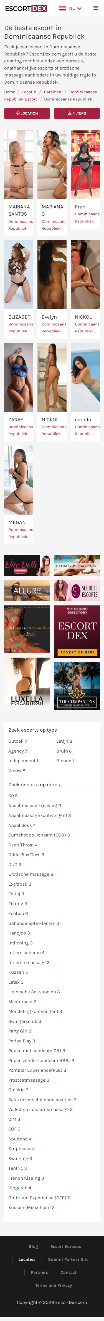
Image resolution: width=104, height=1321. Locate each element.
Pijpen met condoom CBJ (36, 1050)
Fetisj (16, 894)
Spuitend (20, 1139)
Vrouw (16, 770)
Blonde (65, 760)
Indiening (20, 943)
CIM (14, 1119)
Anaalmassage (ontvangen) (39, 815)
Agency (17, 751)
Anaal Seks (22, 825)
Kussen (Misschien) (31, 1207)
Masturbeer (22, 1001)
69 (13, 796)
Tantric (17, 1168)
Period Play (21, 1041)
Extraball (19, 884)
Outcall (17, 741)
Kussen (18, 972)
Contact (68, 1272)
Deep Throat (23, 845)
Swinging (20, 1158)
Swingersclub (24, 1021)
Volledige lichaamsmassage (40, 1109)
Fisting (17, 903)
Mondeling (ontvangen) (35, 1011)
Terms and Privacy (53, 1285)
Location (27, 113)
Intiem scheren (26, 952)
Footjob (18, 913)
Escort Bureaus (65, 1246)
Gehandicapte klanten (33, 923)
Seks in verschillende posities (42, 1099)
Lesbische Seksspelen (34, 992)
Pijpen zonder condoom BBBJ (41, 1060)
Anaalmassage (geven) (34, 805)
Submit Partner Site (68, 1259)
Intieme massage (29, 962)
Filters (77, 113)
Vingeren (19, 1188)
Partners (39, 1272)
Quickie (18, 1090)
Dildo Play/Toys (26, 854)
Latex (16, 982)
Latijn (64, 741)
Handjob (19, 933)
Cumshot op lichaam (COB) (39, 835)
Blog (33, 1246)
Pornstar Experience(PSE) (37, 1070)
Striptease (21, 1148)
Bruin (64, 751)
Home (9, 91)
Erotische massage (30, 874)
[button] (70, 8)
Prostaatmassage (28, 1080)
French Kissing (26, 1178)
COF (14, 1129)
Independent (23, 760)
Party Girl (19, 1031)
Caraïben (52, 91)
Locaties (27, 1259)
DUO (14, 864)
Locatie (29, 91)
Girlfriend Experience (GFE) (39, 1197)
